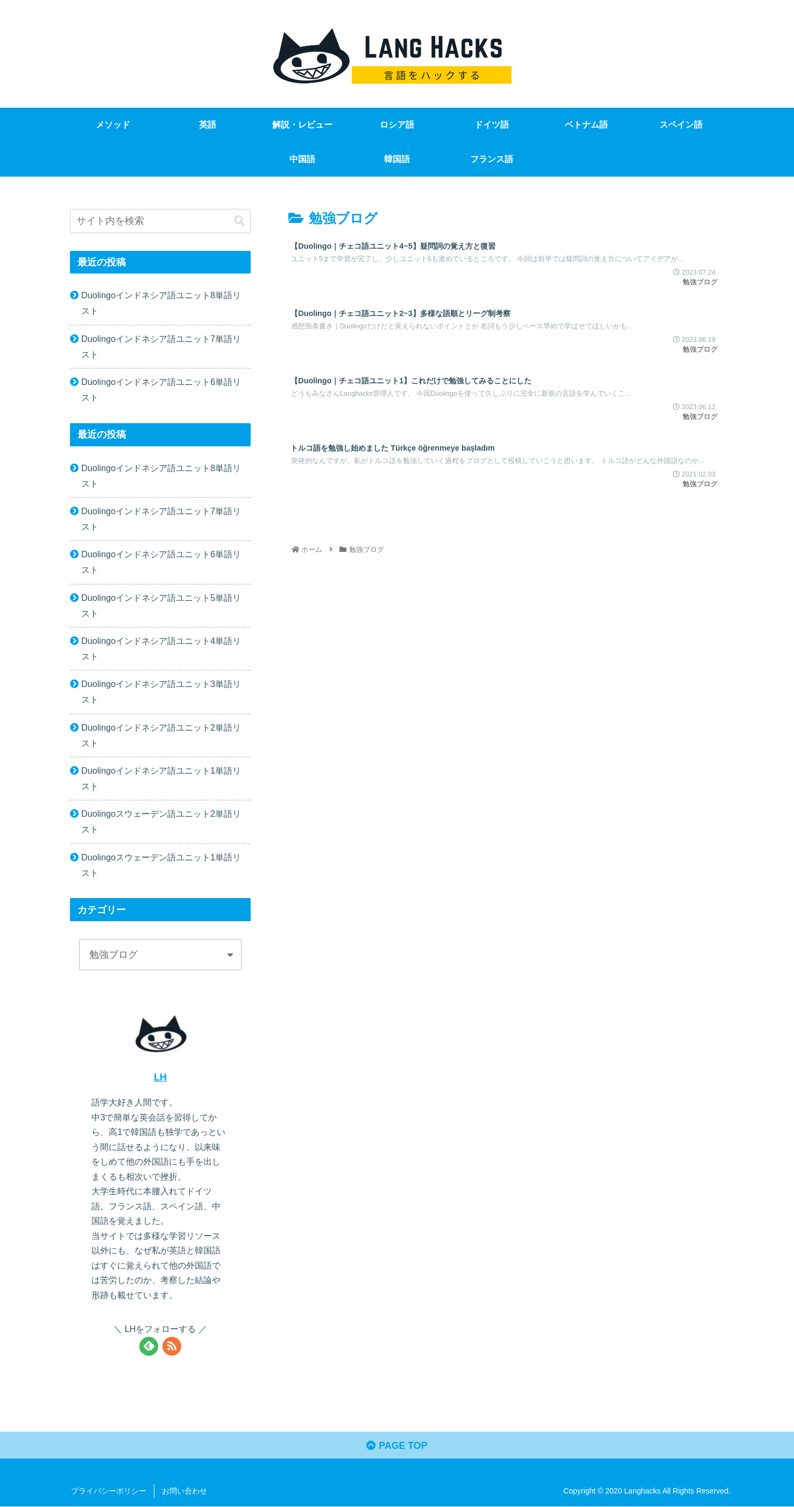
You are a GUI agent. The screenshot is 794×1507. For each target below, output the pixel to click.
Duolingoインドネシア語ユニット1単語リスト (161, 778)
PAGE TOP (397, 1446)
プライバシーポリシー (108, 1491)
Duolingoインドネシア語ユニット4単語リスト (161, 648)
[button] (239, 221)
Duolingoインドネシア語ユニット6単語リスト (161, 389)
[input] (160, 221)
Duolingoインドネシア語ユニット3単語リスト (161, 691)
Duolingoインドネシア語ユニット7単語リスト (161, 346)
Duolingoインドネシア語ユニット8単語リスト (161, 303)
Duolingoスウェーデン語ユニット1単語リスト (161, 865)
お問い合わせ (184, 1491)
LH (160, 1077)
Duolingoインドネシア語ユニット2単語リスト (161, 735)
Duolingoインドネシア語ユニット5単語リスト (161, 605)
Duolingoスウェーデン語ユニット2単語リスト (161, 821)
